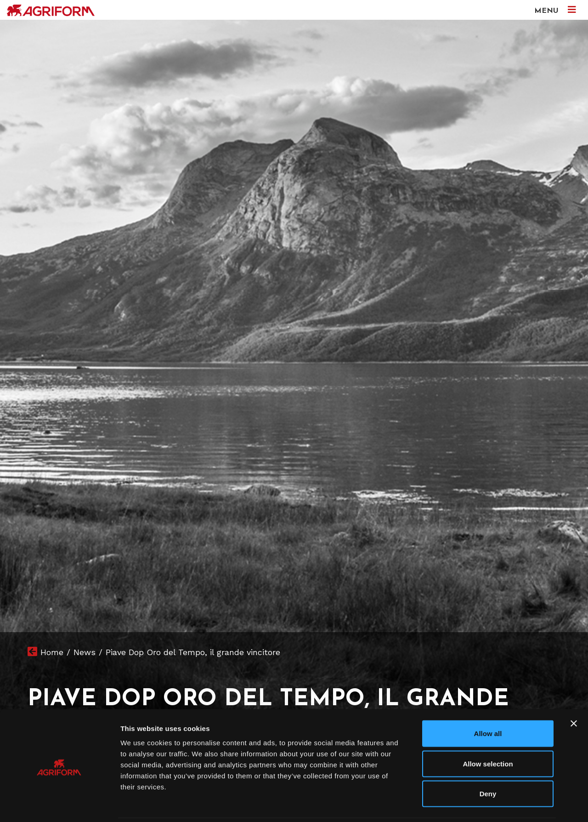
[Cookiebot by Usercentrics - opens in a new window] (59, 804)
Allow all (488, 701)
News (85, 652)
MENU (555, 10)
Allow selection (488, 732)
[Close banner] (574, 691)
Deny (488, 761)
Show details (482, 804)
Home (51, 652)
